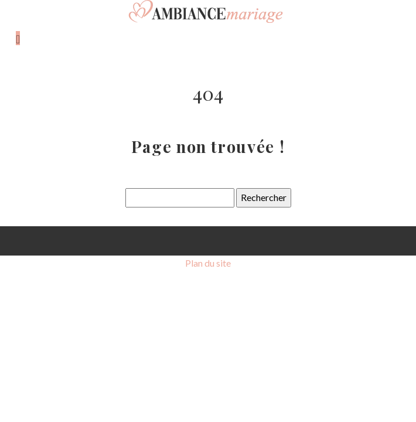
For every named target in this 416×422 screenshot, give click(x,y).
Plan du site (208, 262)
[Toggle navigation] (18, 38)
